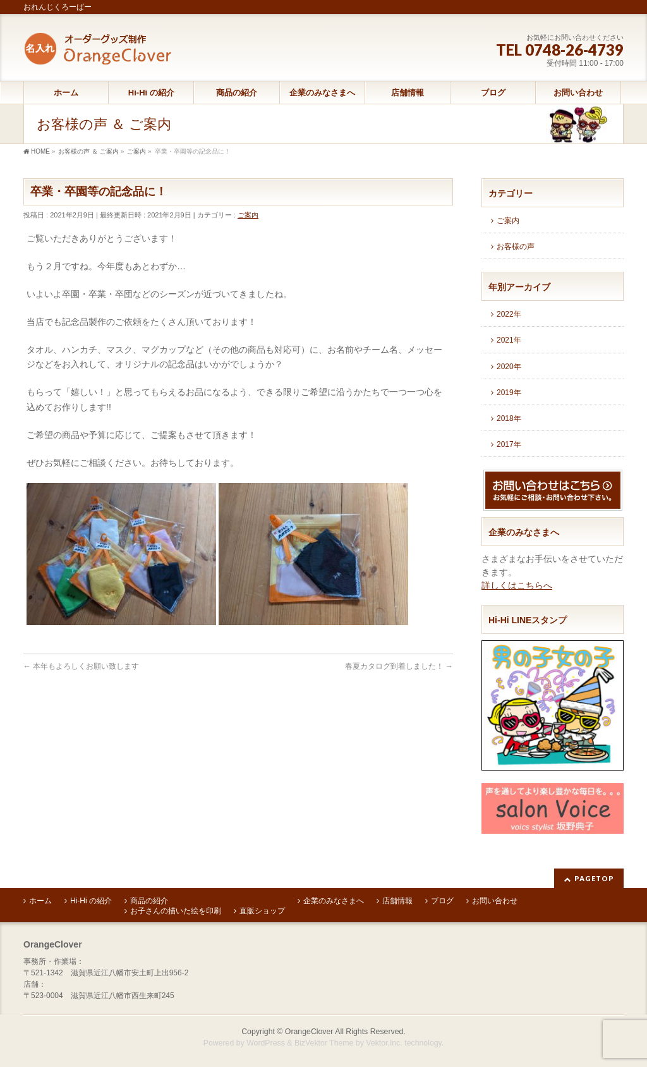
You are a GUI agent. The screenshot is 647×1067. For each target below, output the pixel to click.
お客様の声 (516, 246)
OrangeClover (309, 1031)
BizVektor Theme (324, 1043)
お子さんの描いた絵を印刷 (175, 910)
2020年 (509, 366)
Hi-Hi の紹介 (91, 900)
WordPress (265, 1043)
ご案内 (248, 215)
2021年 (509, 340)
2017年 (509, 444)
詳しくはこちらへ (516, 585)
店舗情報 (397, 900)
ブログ (442, 900)
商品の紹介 (149, 900)
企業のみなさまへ (333, 900)
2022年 (509, 314)
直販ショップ (262, 910)
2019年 (509, 392)
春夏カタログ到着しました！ (399, 666)
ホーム (40, 900)
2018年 (509, 418)
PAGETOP (594, 878)
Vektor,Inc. (384, 1043)
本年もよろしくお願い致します (81, 666)
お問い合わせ (494, 900)
